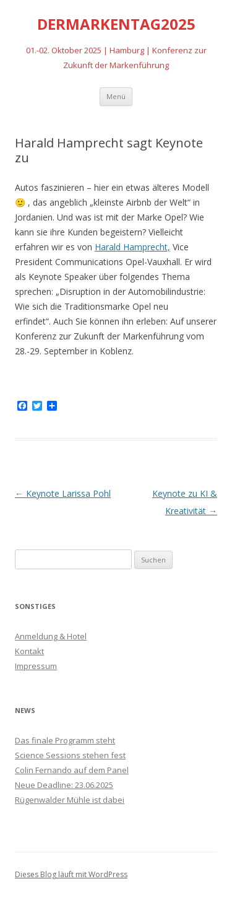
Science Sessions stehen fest (70, 755)
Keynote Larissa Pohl (63, 493)
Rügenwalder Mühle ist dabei (69, 799)
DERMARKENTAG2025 (116, 24)
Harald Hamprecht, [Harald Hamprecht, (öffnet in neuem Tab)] (132, 247)
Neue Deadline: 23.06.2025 (64, 784)
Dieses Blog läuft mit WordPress (71, 874)
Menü (116, 96)
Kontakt (29, 651)
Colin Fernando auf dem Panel (72, 770)
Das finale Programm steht (65, 740)
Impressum (36, 666)
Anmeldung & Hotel (51, 636)
